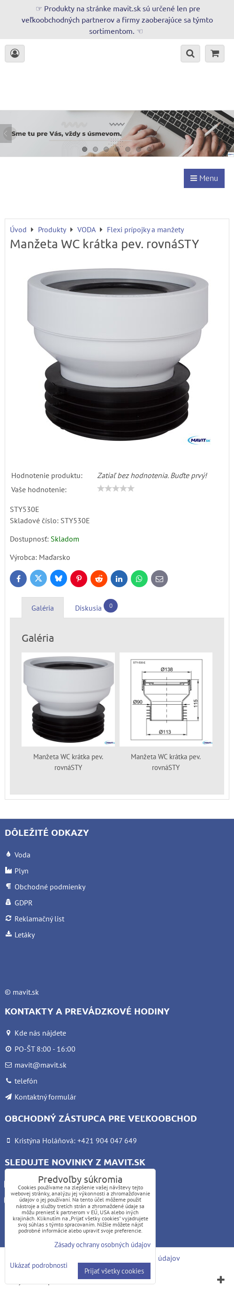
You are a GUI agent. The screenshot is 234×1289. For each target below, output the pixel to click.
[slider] (116, 488)
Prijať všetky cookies (114, 1270)
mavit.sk (26, 992)
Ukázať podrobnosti (39, 1266)
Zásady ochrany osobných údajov (102, 1244)
